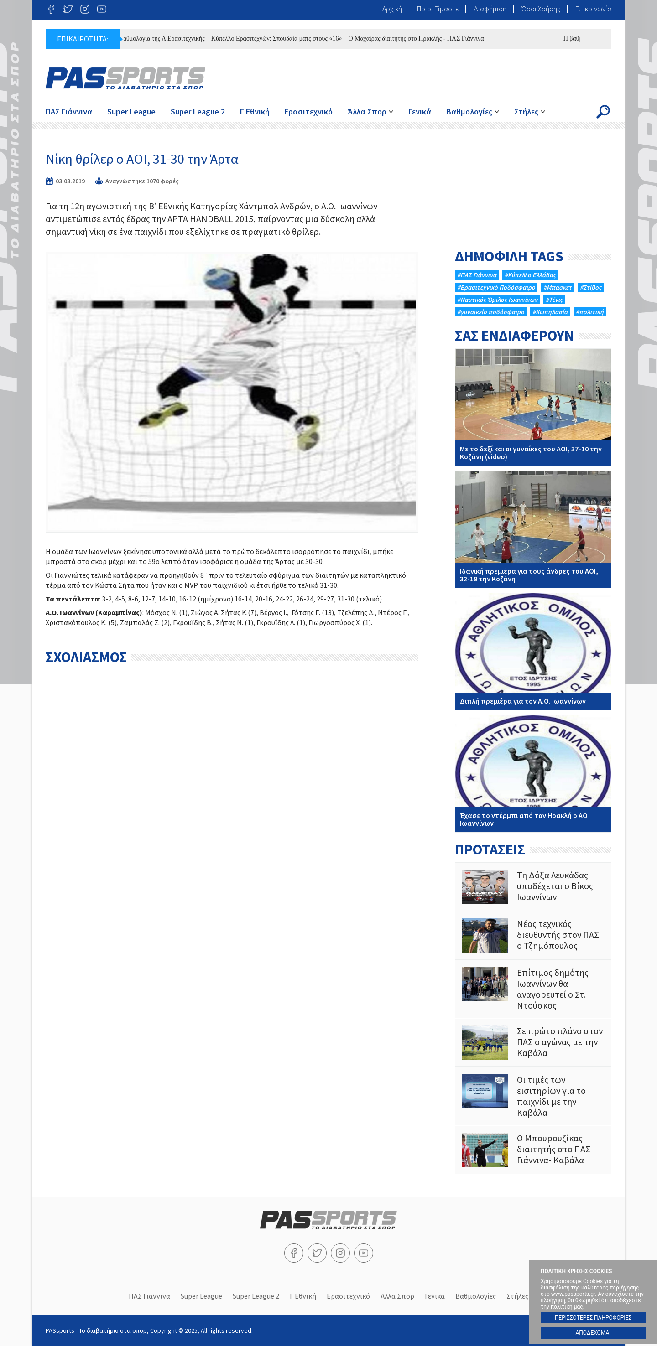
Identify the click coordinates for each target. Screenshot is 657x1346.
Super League (131, 111)
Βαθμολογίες (469, 111)
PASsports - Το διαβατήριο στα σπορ (125, 78)
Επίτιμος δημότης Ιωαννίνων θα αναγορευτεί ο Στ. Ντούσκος (533, 989)
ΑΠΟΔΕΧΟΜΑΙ (592, 1333)
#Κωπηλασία (550, 312)
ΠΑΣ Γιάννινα (69, 111)
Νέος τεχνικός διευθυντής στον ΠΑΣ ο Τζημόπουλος (533, 935)
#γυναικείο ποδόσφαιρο (490, 312)
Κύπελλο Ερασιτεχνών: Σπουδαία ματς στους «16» (280, 38)
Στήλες (526, 111)
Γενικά (419, 111)
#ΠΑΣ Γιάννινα (476, 275)
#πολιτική (590, 312)
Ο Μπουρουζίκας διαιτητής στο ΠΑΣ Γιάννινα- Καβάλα (533, 1150)
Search (603, 112)
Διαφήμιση (490, 9)
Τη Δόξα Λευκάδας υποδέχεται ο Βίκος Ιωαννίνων (533, 887)
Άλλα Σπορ (367, 111)
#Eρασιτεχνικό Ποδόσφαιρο (496, 287)
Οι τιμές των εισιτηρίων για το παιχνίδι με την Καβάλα (533, 1096)
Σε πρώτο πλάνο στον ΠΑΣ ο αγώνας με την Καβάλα (533, 1042)
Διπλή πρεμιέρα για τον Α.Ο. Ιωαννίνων (533, 651)
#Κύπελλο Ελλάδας (530, 275)
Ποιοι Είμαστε (438, 9)
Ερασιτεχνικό (308, 111)
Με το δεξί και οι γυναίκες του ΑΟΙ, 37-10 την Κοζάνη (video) (533, 407)
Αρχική (392, 9)
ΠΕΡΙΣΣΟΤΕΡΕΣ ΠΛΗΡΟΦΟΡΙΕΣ (593, 1318)
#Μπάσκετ (557, 287)
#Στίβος (590, 287)
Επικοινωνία (593, 9)
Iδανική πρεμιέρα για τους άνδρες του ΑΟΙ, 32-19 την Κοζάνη (533, 529)
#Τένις (554, 299)
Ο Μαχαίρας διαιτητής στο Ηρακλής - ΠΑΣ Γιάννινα (420, 38)
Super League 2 (198, 111)
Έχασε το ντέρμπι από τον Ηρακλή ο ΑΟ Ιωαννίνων (533, 773)
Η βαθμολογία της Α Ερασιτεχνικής (163, 38)
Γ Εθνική (254, 111)
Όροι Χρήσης (540, 9)
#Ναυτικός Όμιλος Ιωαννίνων (497, 299)
